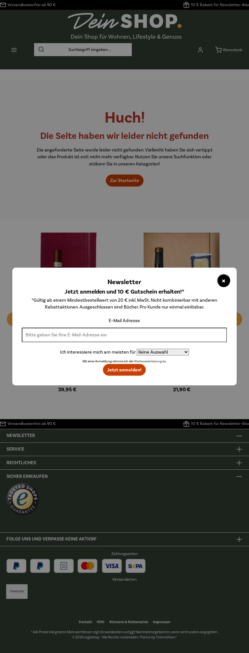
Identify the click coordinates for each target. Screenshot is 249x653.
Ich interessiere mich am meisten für (98, 352)
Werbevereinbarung (148, 361)
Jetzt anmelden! (124, 370)
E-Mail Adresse (124, 320)
